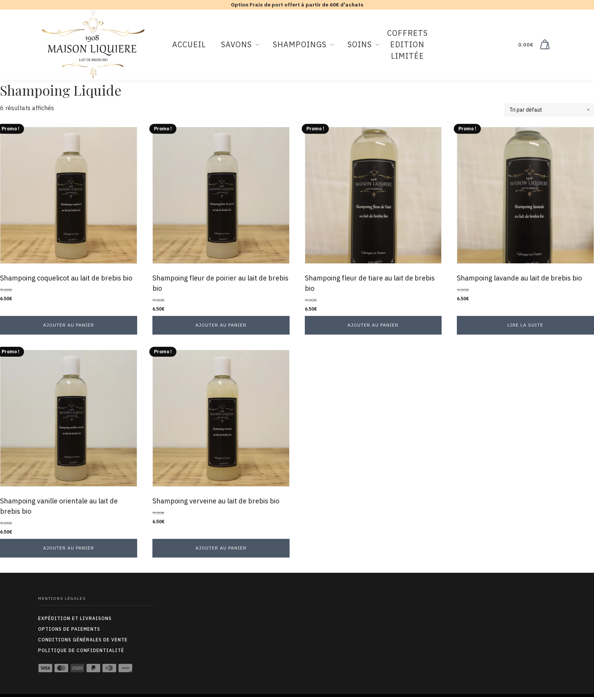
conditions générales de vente (83, 640)
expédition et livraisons (75, 618)
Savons (236, 44)
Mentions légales (62, 598)
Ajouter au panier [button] (68, 325)
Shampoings (300, 44)
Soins (359, 44)
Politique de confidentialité (81, 650)
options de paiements (69, 629)
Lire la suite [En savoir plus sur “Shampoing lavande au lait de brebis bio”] (525, 325)
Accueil (189, 44)
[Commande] (549, 110)
